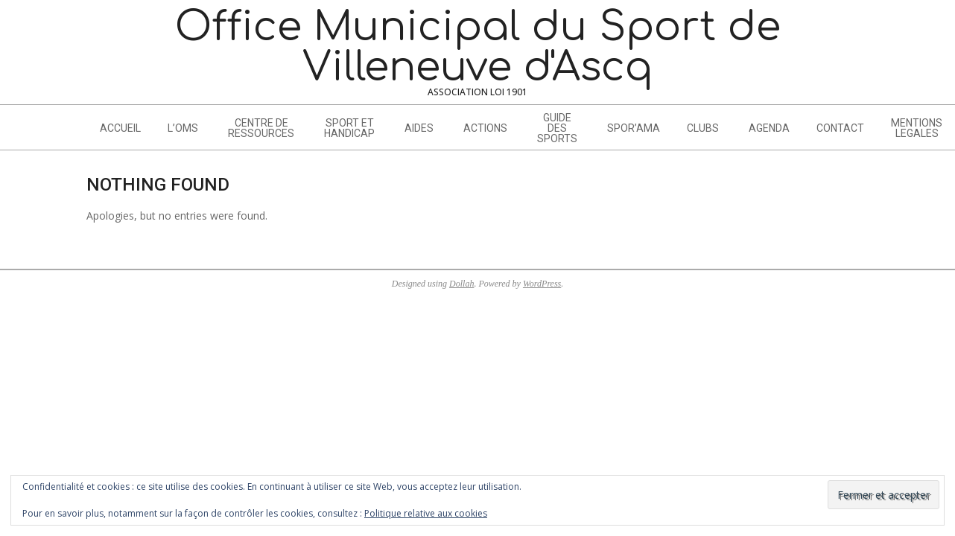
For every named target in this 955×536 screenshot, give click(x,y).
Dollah (461, 283)
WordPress (542, 283)
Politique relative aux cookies (425, 513)
